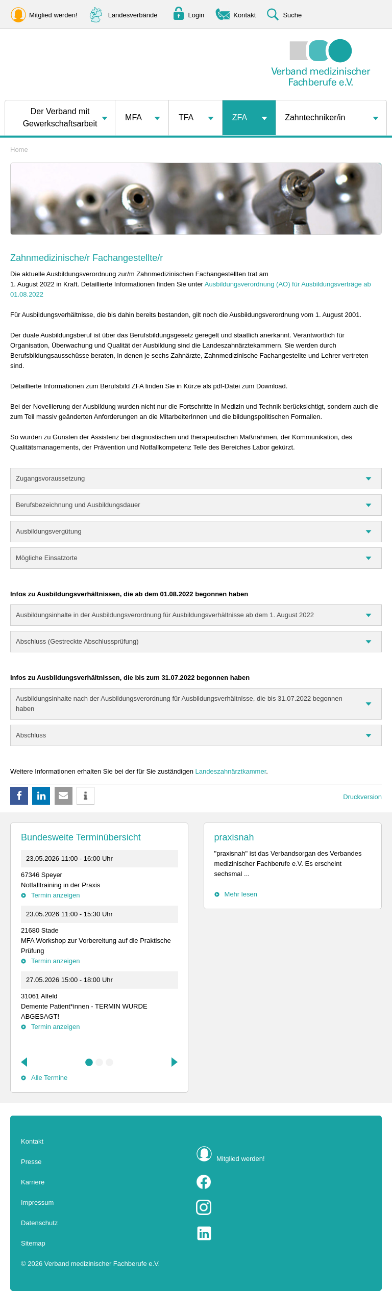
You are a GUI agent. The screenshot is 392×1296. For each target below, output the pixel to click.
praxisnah (234, 837)
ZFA (239, 117)
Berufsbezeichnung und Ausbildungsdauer (78, 505)
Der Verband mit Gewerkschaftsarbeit (60, 117)
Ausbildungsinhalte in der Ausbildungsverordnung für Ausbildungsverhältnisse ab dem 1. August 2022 (165, 615)
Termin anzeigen (55, 895)
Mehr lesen (241, 894)
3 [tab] (110, 1062)
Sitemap (33, 1243)
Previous (25, 1062)
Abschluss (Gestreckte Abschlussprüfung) (77, 641)
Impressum (37, 1202)
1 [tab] (89, 1062)
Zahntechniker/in (315, 117)
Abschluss (31, 735)
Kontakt (32, 1141)
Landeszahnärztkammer (230, 771)
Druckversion (362, 797)
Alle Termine (49, 1077)
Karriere (32, 1182)
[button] (19, 796)
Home (19, 149)
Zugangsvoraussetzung (50, 478)
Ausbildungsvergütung (49, 531)
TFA (186, 117)
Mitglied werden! (240, 1158)
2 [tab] (99, 1062)
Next (173, 1062)
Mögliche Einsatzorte (47, 558)
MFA (133, 117)
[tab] (196, 478)
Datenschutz (39, 1223)
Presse (31, 1162)
